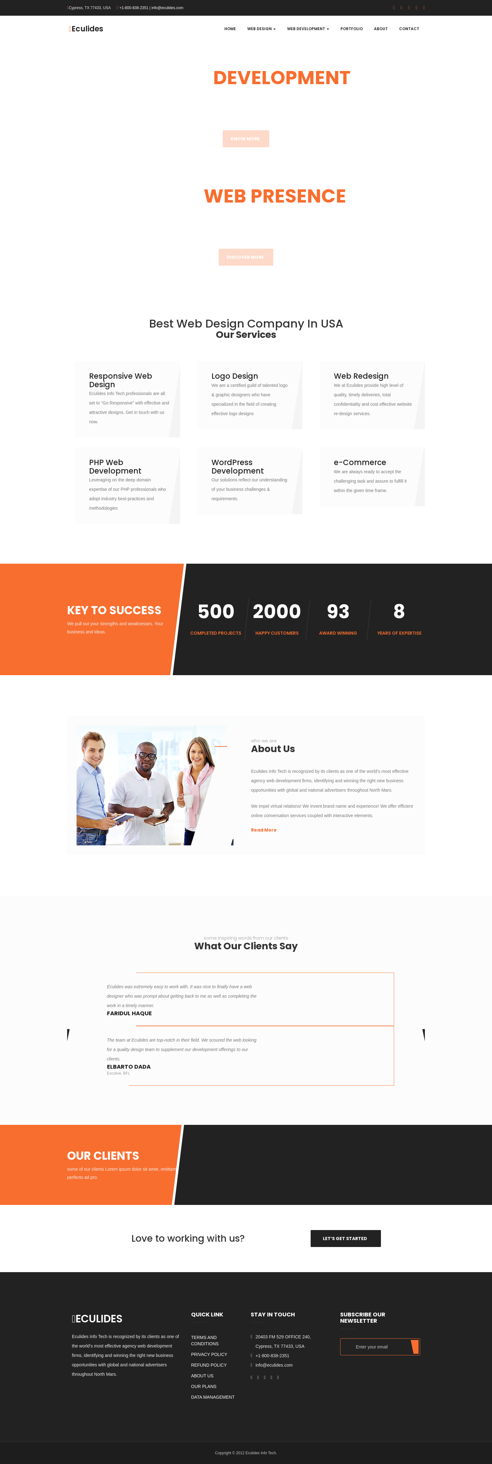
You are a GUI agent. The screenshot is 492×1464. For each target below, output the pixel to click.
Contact (409, 28)
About (381, 28)
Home (230, 28)
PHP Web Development (115, 466)
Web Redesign (361, 376)
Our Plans (204, 1386)
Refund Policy (209, 1365)
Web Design (261, 28)
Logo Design (234, 376)
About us (202, 1375)
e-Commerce (360, 462)
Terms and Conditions (205, 1340)
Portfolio (351, 28)
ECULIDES (97, 1318)
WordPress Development (237, 466)
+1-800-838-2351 (133, 8)
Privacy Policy (209, 1354)
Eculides (86, 29)
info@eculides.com (168, 8)
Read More (264, 830)
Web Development (308, 28)
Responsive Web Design (120, 380)
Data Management (213, 1397)
